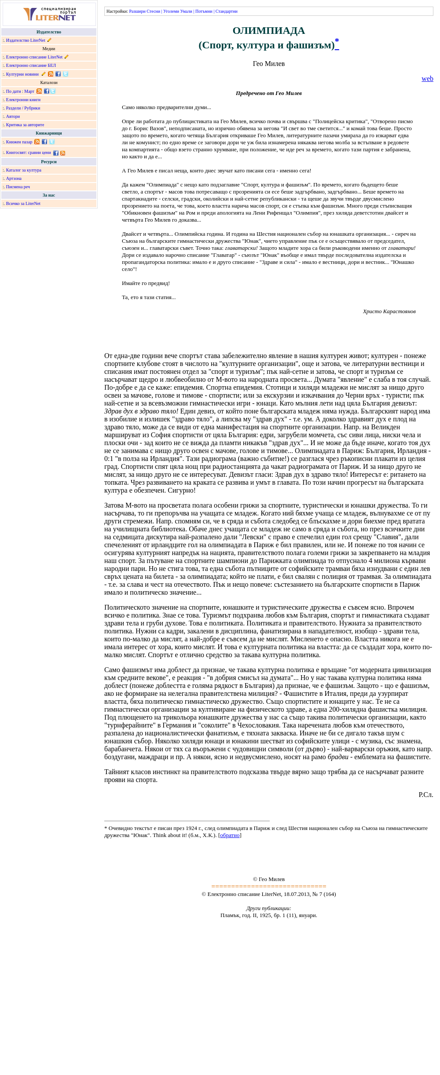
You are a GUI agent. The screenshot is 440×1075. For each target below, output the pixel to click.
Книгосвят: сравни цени (28, 152)
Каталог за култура (23, 170)
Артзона (14, 178)
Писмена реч (18, 186)
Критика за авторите (25, 124)
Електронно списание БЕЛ (31, 65)
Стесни (153, 11)
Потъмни (204, 11)
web (427, 78)
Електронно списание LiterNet (34, 57)
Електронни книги (23, 99)
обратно (229, 835)
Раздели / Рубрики (23, 108)
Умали (186, 11)
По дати (13, 91)
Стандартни (227, 11)
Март (29, 91)
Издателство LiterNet (25, 40)
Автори (13, 116)
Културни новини (22, 74)
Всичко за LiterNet (23, 203)
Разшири (137, 11)
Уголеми (171, 11)
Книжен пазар (19, 141)
